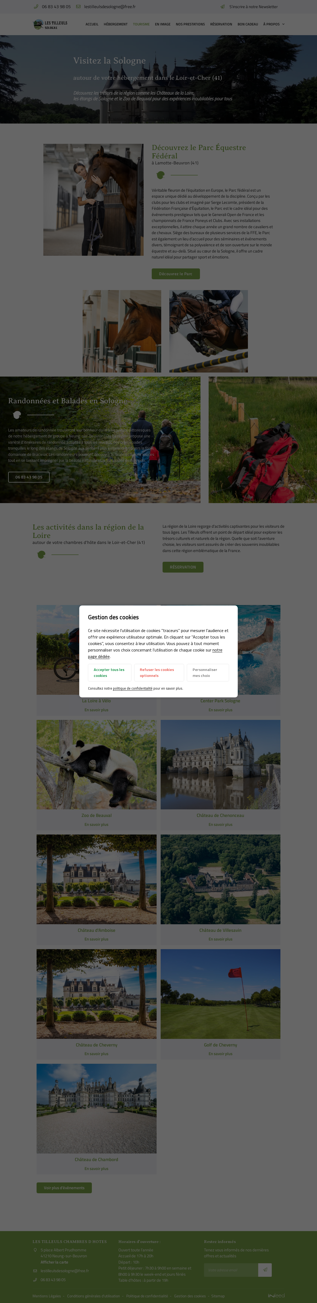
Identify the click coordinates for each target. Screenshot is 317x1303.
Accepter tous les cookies (109, 673)
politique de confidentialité (133, 688)
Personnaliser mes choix (205, 673)
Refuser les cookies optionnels (157, 673)
